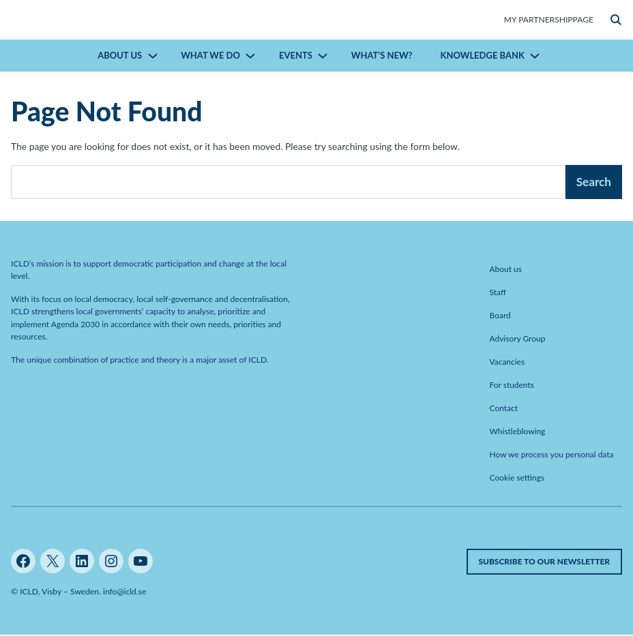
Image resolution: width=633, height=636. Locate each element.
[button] (616, 20)
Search (593, 182)
